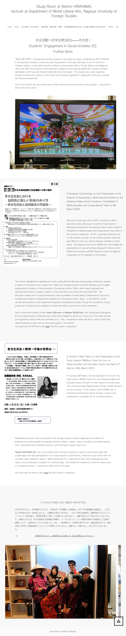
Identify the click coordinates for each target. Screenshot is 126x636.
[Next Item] (116, 581)
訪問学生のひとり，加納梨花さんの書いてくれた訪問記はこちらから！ (64, 536)
